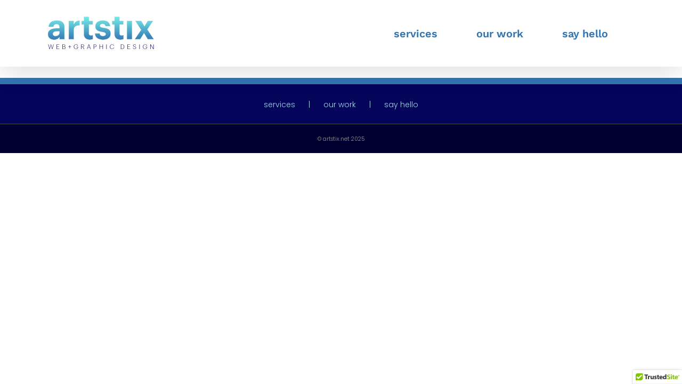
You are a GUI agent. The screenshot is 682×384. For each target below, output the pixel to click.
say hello (401, 104)
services (279, 104)
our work (339, 104)
